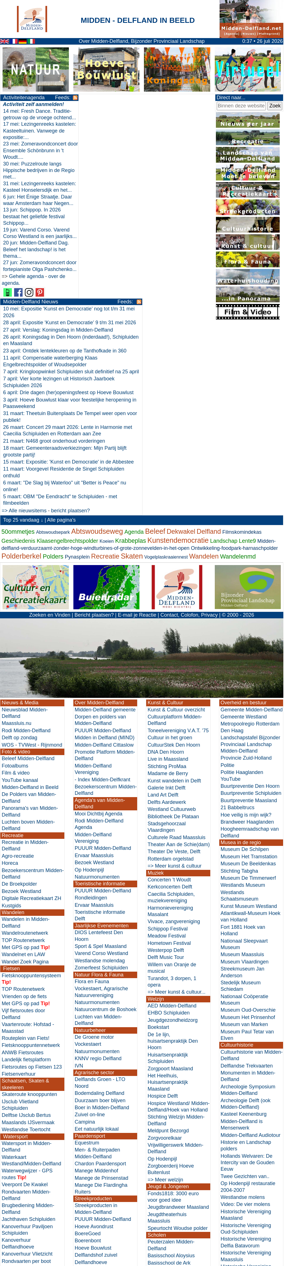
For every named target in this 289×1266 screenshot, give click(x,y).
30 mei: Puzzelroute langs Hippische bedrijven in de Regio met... (32, 176)
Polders (53, 372)
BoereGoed (88, 1050)
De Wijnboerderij (93, 1134)
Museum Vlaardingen (245, 778)
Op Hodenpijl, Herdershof (103, 1113)
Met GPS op (15, 763)
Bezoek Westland (21, 707)
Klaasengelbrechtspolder (67, 357)
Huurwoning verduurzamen (105, 1155)
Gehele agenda (26, 309)
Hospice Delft (163, 912)
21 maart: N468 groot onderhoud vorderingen (127, 243)
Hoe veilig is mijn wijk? (246, 631)
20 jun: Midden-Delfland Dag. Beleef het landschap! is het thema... (36, 275)
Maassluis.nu (16, 539)
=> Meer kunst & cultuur (175, 682)
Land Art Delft (163, 611)
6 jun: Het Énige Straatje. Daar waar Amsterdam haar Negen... (34, 216)
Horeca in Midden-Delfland (32, 1215)
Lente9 (247, 357)
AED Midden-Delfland (172, 822)
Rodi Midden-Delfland (26, 547)
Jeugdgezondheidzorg (173, 836)
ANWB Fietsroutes (22, 869)
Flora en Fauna (92, 797)
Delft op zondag (19, 554)
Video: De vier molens (245, 1020)
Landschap (223, 357)
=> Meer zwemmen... (25, 1133)
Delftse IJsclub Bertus (26, 931)
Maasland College (168, 1149)
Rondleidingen (91, 714)
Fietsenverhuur (19, 890)
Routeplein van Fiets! (25, 854)
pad (34, 763)
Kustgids (11, 721)
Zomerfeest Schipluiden (101, 784)
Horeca (10, 679)
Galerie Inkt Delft (166, 604)
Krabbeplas (130, 356)
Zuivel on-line (90, 931)
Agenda (134, 348)
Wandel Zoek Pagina (25, 778)
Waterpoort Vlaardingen (28, 1084)
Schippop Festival (168, 745)
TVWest (27, 561)
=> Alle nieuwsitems (97, 313)
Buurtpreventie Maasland (249, 616)
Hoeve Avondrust (94, 1042)
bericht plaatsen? (143, 313)
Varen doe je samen (24, 1112)
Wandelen (203, 372)
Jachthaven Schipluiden (28, 1035)
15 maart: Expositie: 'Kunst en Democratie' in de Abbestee (141, 264)
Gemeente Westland (244, 533)
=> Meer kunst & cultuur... (176, 808)
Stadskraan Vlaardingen (248, 1145)
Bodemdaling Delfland (99, 909)
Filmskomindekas (242, 348)
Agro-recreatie (18, 672)
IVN (79, 882)
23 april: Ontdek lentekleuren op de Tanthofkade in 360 (137, 146)
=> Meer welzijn (165, 996)
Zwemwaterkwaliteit (24, 1126)
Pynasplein (77, 373)
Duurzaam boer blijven (100, 916)
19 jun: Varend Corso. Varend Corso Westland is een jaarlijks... (36, 256)
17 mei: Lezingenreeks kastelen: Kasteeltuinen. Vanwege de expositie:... (30, 137)
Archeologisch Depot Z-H (249, 1166)
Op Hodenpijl (89, 686)
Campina (85, 938)
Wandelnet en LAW (23, 770)
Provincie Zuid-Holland (246, 574)
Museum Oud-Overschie (248, 826)
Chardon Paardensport (100, 980)
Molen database (239, 1117)
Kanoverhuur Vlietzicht (27, 1070)
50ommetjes (18, 347)
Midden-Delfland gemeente (105, 526)
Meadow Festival (167, 752)
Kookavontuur (90, 1106)
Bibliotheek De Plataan (173, 632)
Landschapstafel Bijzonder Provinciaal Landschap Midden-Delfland (250, 560)
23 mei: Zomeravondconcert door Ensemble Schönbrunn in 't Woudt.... (34, 157)
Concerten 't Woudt (169, 696)
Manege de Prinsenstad (101, 994)
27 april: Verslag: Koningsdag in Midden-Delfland (131, 125)
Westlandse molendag (100, 777)
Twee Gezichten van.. (245, 992)
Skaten (132, 372)
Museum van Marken (244, 840)
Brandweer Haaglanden (247, 638)
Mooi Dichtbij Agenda (98, 629)
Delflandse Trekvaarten (247, 882)
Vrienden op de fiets (24, 812)
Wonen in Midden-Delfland (105, 1148)
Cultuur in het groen (170, 554)
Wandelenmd (238, 372)
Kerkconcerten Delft (170, 703)
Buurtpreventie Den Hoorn (250, 602)
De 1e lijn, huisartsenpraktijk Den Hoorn (173, 857)
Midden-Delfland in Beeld (30, 603)
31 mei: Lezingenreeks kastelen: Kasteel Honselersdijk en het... (28, 196)
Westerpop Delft (166, 766)
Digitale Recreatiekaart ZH (31, 714)
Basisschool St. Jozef (172, 1107)
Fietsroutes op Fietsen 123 (32, 883)
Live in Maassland (168, 575)
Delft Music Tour (166, 773)
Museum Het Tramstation (249, 673)
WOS (8, 561)
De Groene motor (94, 853)
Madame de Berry (168, 589)
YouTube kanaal (20, 596)
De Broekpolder (19, 700)
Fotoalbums (15, 582)
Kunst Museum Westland (249, 722)
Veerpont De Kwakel (25, 1000)
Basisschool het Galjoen (175, 1086)
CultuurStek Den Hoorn (174, 561)
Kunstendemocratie (178, 356)
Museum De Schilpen (245, 665)
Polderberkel (21, 372)
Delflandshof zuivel (96, 1071)
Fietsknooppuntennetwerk (31, 861)
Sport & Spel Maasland (101, 762)
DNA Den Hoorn (166, 568)
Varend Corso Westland (101, 769)
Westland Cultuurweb (172, 625)
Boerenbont (88, 1057)
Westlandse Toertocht (26, 946)
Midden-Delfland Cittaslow (104, 561)
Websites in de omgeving (249, 1249)
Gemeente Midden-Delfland (252, 526)
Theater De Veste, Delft (174, 668)
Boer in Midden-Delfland (102, 924)
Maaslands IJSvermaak (28, 938)
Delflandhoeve (91, 1078)
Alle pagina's (61, 336)
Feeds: (54, 97)
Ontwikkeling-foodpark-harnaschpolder (234, 364)
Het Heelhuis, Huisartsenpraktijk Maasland (168, 898)
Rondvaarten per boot (26, 1077)
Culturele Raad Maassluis (176, 653)
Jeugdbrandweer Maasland (178, 1023)
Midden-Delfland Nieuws (103, 97)
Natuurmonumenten (97, 693)
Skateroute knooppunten (29, 910)
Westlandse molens (243, 1013)
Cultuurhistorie (237, 861)
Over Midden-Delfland (99, 519)
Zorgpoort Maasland (170, 884)
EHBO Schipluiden (169, 829)
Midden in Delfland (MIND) (105, 554)
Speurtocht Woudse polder (178, 1044)
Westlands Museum (243, 701)
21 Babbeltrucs (238, 624)
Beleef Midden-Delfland (28, 574)
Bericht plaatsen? (94, 431)
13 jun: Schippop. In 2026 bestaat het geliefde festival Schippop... (34, 236)
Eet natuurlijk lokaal (97, 945)
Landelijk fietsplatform (26, 876)
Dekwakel (181, 347)
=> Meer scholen (166, 1156)
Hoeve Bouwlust (93, 1064)
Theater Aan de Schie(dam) (179, 660)
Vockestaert (88, 860)
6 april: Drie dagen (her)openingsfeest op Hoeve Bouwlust (141, 195)
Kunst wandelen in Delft (174, 596)
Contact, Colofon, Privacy (189, 431)
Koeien (107, 357)
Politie (228, 581)
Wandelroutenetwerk (25, 749)
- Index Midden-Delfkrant (102, 595)
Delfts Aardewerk (167, 618)
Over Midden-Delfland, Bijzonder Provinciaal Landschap (142, 41)
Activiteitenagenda (24, 97)
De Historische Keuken (100, 1099)
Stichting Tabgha (239, 687)
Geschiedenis (18, 357)
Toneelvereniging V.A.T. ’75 (178, 547)
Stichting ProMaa (167, 582)
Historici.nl (232, 1221)
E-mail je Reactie (137, 431)
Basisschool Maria (168, 1114)
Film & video (16, 589)
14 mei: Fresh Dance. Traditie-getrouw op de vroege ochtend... (28, 117)
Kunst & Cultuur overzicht (176, 526)
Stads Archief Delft (241, 1124)
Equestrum (87, 959)
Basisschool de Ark (169, 1079)
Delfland (209, 347)
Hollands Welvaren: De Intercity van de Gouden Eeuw (248, 978)
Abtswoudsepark (53, 347)
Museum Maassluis (242, 770)
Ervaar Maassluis (94, 671)
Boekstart (158, 843)
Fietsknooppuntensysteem (31, 791)
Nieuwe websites (240, 1256)
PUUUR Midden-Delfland (103, 547)
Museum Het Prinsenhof (248, 833)
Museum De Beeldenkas (248, 680)
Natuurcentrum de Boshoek (106, 825)
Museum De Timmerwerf (248, 694)
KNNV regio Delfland (98, 874)
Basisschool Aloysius (171, 1072)
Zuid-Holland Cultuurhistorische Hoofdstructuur (241, 1180)
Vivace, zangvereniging (174, 737)
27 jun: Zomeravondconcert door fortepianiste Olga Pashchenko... (34, 295)
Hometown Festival (169, 759)
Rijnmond (51, 561)
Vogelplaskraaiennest (166, 373)
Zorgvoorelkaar (165, 954)
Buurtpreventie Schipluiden (251, 609)
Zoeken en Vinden (49, 431)
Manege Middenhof (96, 987)
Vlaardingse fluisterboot (28, 1091)
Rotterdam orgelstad (171, 675)
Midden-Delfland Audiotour (251, 951)
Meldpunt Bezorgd (168, 947)
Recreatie (105, 372)
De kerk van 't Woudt (244, 1110)
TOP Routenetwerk (23, 756)
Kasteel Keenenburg (244, 930)
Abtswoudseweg (97, 347)
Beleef (155, 347)
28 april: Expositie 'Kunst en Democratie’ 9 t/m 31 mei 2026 (142, 118)
